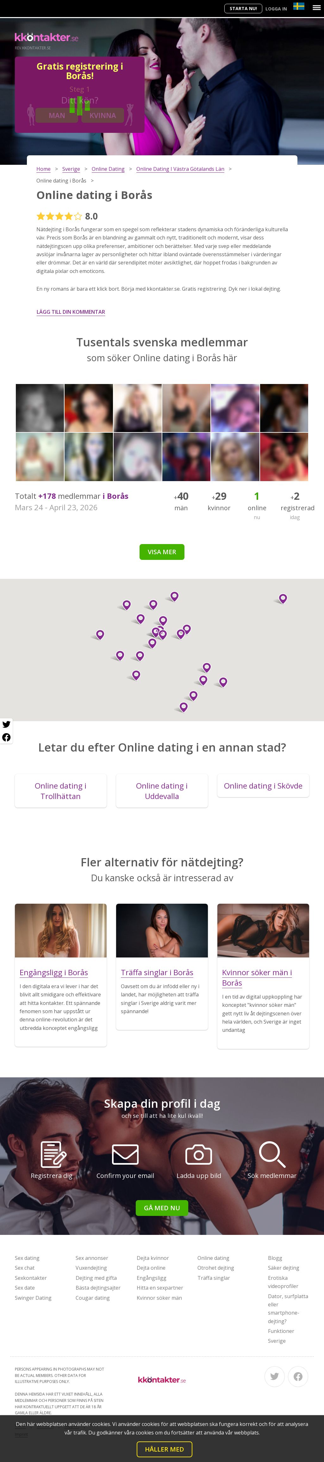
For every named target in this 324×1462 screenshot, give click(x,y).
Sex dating (27, 1257)
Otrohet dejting (215, 1267)
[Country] (298, 6)
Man (57, 115)
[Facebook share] (6, 737)
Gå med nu (162, 1208)
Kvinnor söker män (159, 1297)
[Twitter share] (6, 724)
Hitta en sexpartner (160, 1287)
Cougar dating (93, 1297)
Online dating (213, 1257)
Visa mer (162, 552)
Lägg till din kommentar (71, 311)
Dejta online (151, 1267)
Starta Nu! (243, 8)
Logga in (276, 9)
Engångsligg (151, 1277)
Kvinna (103, 115)
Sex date (25, 1287)
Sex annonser (92, 1257)
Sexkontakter (31, 1277)
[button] (117, 656)
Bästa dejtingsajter (98, 1287)
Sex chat (24, 1267)
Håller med (164, 1449)
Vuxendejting (91, 1267)
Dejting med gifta (96, 1277)
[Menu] (316, 7)
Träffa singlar (213, 1277)
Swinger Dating (33, 1297)
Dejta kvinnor (153, 1257)
